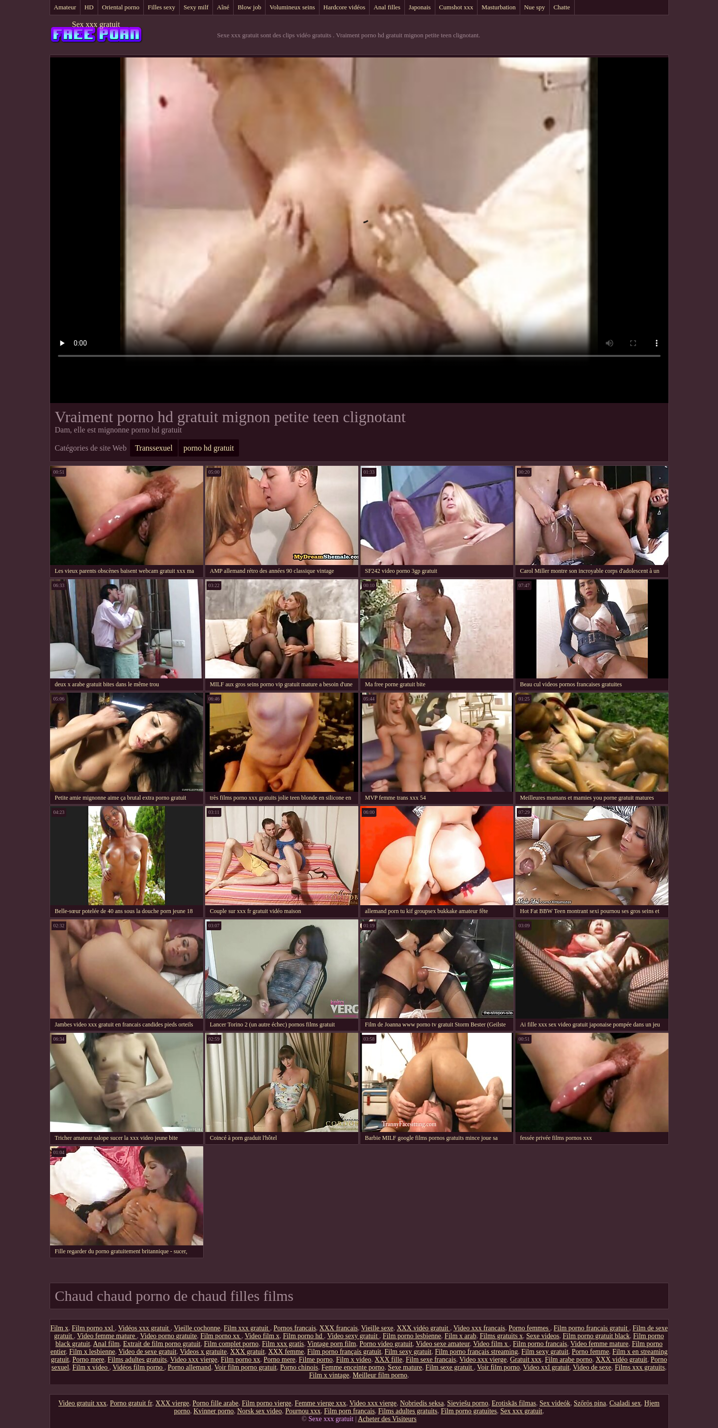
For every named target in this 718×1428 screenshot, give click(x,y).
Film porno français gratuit (344, 1351)
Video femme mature (107, 1336)
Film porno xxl (93, 1328)
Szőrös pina (590, 1403)
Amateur (65, 7)
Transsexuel (154, 448)
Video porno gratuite (168, 1336)
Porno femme (590, 1351)
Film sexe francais (431, 1359)
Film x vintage (329, 1375)
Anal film (106, 1343)
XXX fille (388, 1359)
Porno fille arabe (215, 1403)
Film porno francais (540, 1343)
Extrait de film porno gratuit (162, 1343)
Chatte (562, 7)
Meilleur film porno (379, 1375)
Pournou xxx (302, 1411)
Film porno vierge (267, 1403)
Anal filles (386, 7)
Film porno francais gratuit (591, 1328)
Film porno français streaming (476, 1351)
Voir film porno (498, 1367)
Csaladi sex (625, 1403)
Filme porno (316, 1359)
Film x (59, 1328)
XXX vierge (172, 1403)
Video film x (262, 1336)
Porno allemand (189, 1367)
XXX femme (286, 1351)
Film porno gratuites (469, 1411)
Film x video (354, 1359)
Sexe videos (542, 1336)
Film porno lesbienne (412, 1336)
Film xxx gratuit (247, 1328)
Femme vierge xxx (320, 1403)
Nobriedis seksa (422, 1403)
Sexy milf (196, 7)
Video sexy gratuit (353, 1336)
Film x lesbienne (92, 1351)
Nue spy (534, 7)
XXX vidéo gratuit (423, 1328)
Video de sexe (592, 1367)
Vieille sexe (377, 1328)
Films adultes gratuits (137, 1359)
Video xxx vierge (193, 1359)
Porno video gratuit (386, 1343)
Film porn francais (349, 1411)
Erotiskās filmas (514, 1403)
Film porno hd (303, 1336)
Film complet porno (231, 1343)
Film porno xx (220, 1336)
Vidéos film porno (138, 1367)
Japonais (420, 7)
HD (89, 7)
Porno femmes (529, 1328)
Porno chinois (299, 1367)
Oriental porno (120, 7)
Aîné (223, 7)
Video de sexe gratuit (147, 1351)
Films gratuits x (501, 1336)
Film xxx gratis (283, 1343)
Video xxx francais (479, 1328)
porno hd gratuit (209, 448)
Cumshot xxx (456, 7)
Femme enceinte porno (352, 1367)
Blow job (249, 7)
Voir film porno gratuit (245, 1367)
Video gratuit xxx (82, 1403)
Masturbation (498, 7)
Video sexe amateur (443, 1343)
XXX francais (338, 1328)
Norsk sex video (259, 1411)
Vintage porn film (331, 1343)
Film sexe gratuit (449, 1367)
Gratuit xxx (525, 1359)
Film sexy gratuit (408, 1351)
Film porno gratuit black (596, 1336)
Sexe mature (405, 1367)
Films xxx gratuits (640, 1367)
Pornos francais (294, 1328)
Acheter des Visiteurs (387, 1419)
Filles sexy (161, 7)
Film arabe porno (568, 1359)
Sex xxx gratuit (96, 24)
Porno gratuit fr (131, 1403)
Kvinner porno (213, 1411)
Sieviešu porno (467, 1403)
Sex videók (554, 1403)
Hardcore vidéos (344, 7)
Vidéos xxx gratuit (144, 1328)
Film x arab (461, 1336)
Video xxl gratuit (546, 1367)
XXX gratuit (247, 1351)
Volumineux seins (292, 7)
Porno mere (88, 1359)
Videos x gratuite (203, 1351)
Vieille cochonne (197, 1328)
